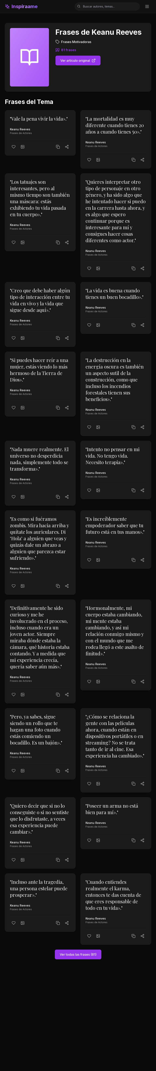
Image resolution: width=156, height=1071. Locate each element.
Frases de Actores (21, 133)
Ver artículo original (78, 60)
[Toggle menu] (147, 6)
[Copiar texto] (58, 146)
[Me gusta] (13, 146)
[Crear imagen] (22, 146)
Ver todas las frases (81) (78, 954)
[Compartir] (66, 146)
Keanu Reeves (20, 129)
